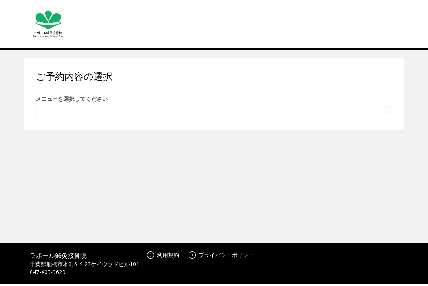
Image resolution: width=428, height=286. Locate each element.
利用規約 (163, 255)
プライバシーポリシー (221, 255)
